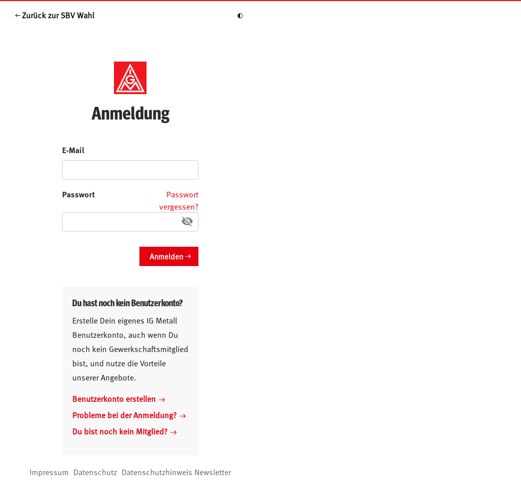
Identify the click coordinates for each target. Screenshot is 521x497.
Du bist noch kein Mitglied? (124, 430)
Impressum (49, 471)
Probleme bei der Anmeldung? (129, 414)
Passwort (78, 194)
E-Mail (73, 150)
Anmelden (166, 256)
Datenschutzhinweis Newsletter (176, 471)
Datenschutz (95, 471)
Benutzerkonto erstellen (118, 398)
